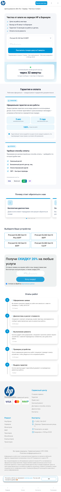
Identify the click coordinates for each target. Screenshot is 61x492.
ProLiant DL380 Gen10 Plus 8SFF (17, 236)
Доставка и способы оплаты (41, 406)
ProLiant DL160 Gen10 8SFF (17, 244)
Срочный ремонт (37, 403)
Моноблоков (8, 436)
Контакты (35, 412)
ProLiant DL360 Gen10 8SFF (44, 236)
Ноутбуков (7, 421)
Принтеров (8, 433)
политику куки (28, 478)
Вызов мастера (41, 3)
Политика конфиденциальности (30, 453)
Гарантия (35, 397)
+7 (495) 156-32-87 (23, 305)
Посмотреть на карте (41, 429)
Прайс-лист (35, 400)
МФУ (6, 430)
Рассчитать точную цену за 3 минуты (30, 50)
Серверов (7, 424)
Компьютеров (9, 439)
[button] (26, 218)
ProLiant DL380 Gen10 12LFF (44, 244)
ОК (49, 478)
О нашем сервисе (37, 394)
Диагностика (36, 409)
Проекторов (8, 442)
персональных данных (28, 283)
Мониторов (8, 427)
